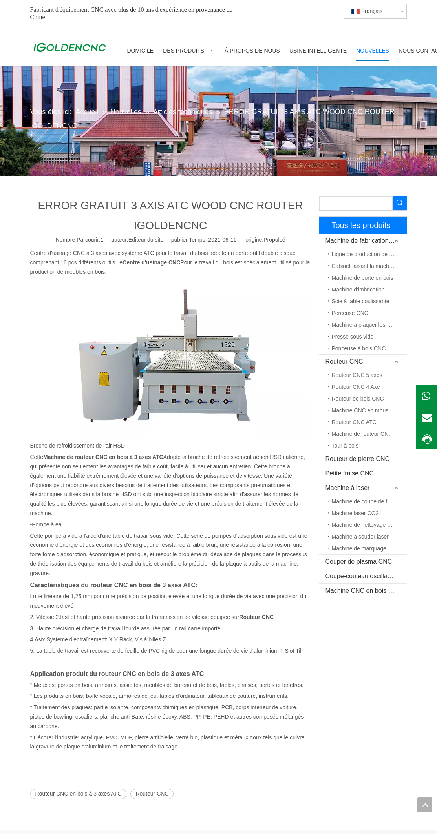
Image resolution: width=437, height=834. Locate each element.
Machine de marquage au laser (369, 548)
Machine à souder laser (360, 537)
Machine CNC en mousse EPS (369, 410)
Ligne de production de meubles (369, 254)
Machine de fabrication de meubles (366, 240)
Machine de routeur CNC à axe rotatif (369, 434)
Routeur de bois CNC (358, 398)
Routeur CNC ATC (354, 422)
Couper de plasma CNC (358, 561)
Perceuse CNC (350, 313)
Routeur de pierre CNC (357, 458)
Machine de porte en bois (362, 278)
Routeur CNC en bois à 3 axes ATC (78, 793)
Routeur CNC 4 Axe (356, 387)
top (424, 804)
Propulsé (274, 240)
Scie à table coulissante (360, 301)
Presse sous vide (353, 336)
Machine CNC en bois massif (365, 590)
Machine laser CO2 (355, 513)
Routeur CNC (151, 793)
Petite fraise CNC (349, 473)
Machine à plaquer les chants (367, 325)
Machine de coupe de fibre (364, 501)
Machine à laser (347, 487)
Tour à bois (345, 445)
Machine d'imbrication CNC (365, 289)
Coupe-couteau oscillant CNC (366, 576)
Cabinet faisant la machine (364, 266)
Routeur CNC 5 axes (357, 375)
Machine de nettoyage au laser (369, 525)
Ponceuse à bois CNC (359, 348)
